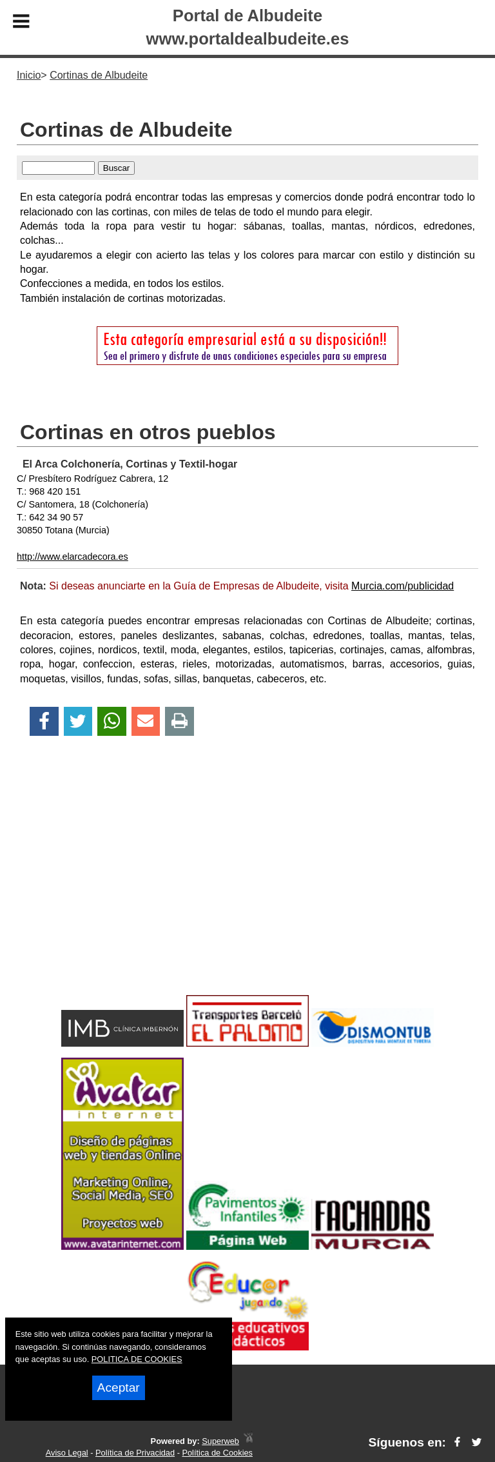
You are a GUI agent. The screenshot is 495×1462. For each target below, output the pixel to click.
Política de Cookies (217, 1452)
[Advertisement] (247, 888)
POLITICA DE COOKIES (137, 1359)
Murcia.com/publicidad (402, 585)
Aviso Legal (67, 1452)
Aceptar (118, 1387)
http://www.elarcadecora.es (72, 556)
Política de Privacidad (135, 1452)
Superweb (220, 1441)
